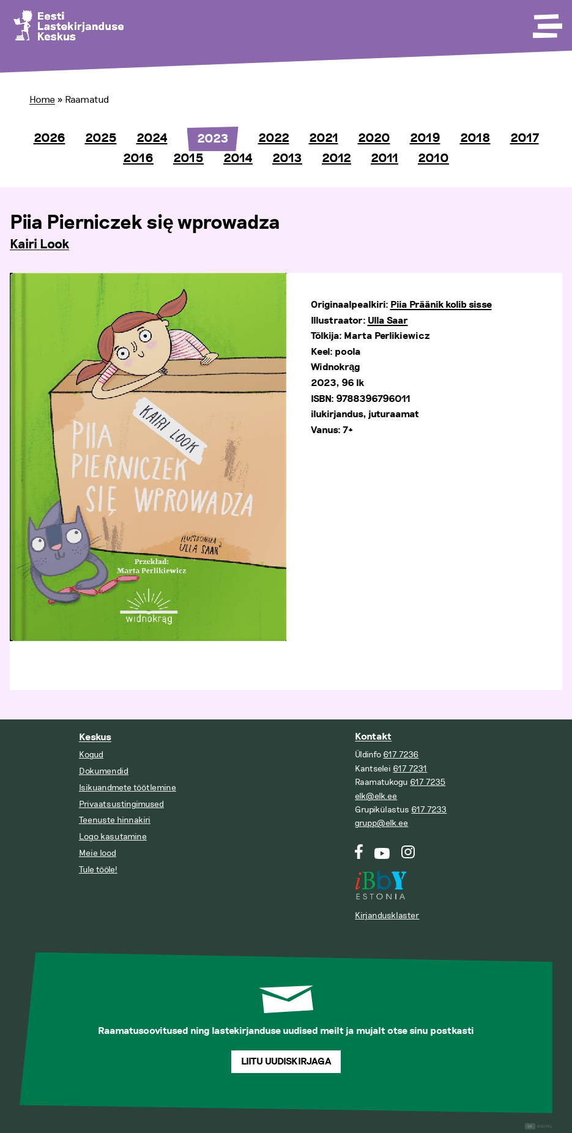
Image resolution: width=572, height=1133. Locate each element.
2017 (524, 138)
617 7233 (429, 809)
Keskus (95, 737)
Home (42, 100)
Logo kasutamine (113, 836)
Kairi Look (39, 245)
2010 (433, 158)
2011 (384, 158)
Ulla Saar (388, 320)
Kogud (91, 754)
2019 (425, 138)
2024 (152, 138)
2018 (475, 138)
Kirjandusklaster (387, 915)
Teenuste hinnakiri (114, 820)
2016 (138, 158)
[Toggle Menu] (546, 22)
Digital (538, 1126)
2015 (188, 158)
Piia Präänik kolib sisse (441, 305)
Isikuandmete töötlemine (127, 787)
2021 (323, 138)
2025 (101, 138)
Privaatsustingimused (121, 804)
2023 (213, 139)
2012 (336, 158)
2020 (374, 138)
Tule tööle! (98, 869)
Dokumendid (103, 771)
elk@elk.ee (376, 796)
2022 (273, 138)
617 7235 (427, 782)
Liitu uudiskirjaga (286, 1061)
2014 (238, 158)
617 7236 (400, 754)
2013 (287, 158)
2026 (49, 138)
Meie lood (97, 853)
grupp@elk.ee (381, 823)
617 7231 (410, 768)
